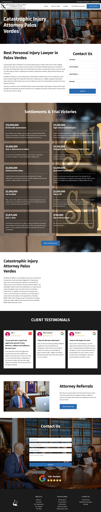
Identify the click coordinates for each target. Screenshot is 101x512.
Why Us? (38, 500)
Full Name (72, 59)
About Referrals (68, 407)
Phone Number (73, 67)
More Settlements (50, 243)
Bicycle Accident (62, 506)
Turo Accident (62, 502)
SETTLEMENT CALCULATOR (78, 6)
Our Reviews (38, 506)
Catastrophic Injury (62, 509)
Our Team (39, 502)
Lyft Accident (62, 504)
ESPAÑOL (65, 6)
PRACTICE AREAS (55, 6)
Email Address (73, 74)
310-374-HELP (93, 6)
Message (72, 81)
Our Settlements (39, 504)
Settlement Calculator (85, 502)
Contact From (86, 500)
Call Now (85, 504)
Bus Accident (62, 500)
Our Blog (38, 509)
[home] (13, 6)
